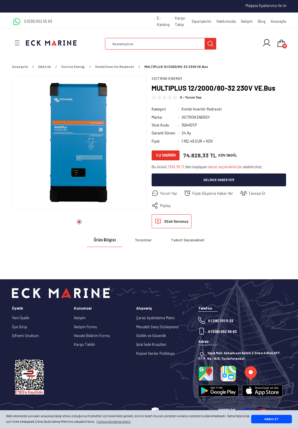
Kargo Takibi (84, 344)
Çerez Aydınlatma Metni (155, 318)
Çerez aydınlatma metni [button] (113, 421)
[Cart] (281, 43)
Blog (261, 21)
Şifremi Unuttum (25, 336)
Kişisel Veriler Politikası (155, 353)
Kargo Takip (180, 21)
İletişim (247, 21)
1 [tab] (79, 222)
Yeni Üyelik (20, 318)
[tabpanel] (79, 145)
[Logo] (51, 42)
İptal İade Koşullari (151, 344)
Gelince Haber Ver (219, 180)
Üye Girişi (19, 326)
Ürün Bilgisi (105, 240)
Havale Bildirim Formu (92, 336)
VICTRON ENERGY (196, 117)
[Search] (160, 44)
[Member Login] (267, 43)
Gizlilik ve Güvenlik (151, 336)
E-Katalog (163, 21)
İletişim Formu (85, 326)
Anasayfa (278, 21)
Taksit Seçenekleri (188, 240)
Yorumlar (143, 240)
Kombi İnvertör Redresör (202, 109)
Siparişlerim (201, 21)
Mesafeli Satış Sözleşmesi (157, 326)
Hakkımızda (226, 21)
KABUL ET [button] (272, 419)
